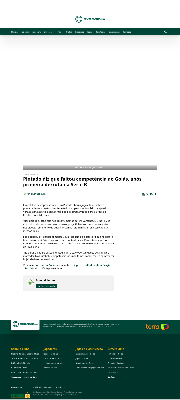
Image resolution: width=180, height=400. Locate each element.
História (59, 32)
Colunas (25, 32)
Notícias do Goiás (115, 354)
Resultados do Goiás (85, 363)
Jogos (89, 32)
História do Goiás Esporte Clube (25, 354)
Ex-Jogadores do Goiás (53, 363)
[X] (147, 194)
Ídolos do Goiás (50, 367)
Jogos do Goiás (82, 358)
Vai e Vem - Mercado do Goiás (121, 367)
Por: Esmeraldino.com (34, 194)
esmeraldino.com (55, 324)
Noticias (14, 32)
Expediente (113, 372)
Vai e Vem (36, 32)
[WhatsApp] (151, 194)
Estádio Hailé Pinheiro (20, 363)
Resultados (100, 32)
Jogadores (79, 32)
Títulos (69, 32)
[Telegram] (155, 194)
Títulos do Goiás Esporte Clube (24, 358)
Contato (111, 377)
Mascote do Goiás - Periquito (23, 372)
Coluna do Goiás (115, 358)
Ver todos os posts (46, 286)
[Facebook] (144, 194)
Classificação (114, 32)
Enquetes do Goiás (116, 363)
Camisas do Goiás (19, 367)
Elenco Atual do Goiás (52, 358)
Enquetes (48, 32)
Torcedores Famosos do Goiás (24, 377)
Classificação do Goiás (85, 354)
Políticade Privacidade (43, 387)
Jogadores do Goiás (51, 354)
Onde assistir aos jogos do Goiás (90, 367)
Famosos (127, 32)
